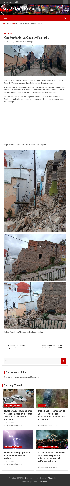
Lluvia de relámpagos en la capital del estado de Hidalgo (17, 455)
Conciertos (43, 447)
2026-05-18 (8, 461)
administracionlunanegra (23, 42)
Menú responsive (65, 2)
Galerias (8, 405)
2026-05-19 (42, 422)
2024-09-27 (8, 42)
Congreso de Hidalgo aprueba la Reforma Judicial (19, 346)
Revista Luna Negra (18, 8)
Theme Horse (53, 478)
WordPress (42, 482)
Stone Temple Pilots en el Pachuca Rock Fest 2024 (52, 346)
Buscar (63, 361)
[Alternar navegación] (5, 18)
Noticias (8, 33)
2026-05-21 (8, 422)
